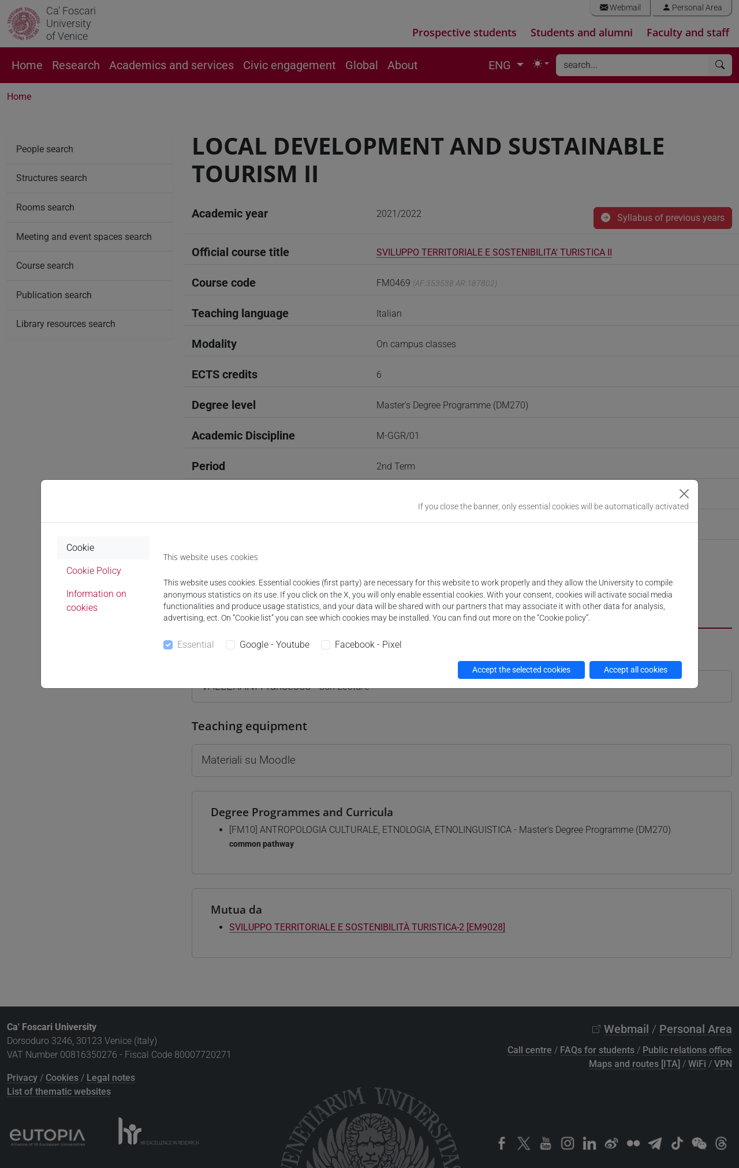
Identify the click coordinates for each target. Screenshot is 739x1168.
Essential (195, 644)
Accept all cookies (635, 669)
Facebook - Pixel (368, 644)
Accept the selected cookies (521, 669)
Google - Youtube (274, 644)
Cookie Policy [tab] (93, 570)
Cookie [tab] (80, 547)
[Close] (684, 494)
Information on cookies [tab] (96, 600)
